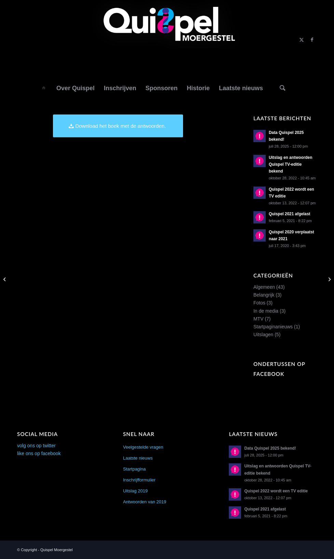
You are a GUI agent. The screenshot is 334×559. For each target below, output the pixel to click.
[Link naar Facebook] (312, 40)
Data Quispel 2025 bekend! (270, 448)
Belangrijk (263, 295)
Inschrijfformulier (139, 479)
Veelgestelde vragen (143, 447)
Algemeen (264, 287)
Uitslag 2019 (135, 490)
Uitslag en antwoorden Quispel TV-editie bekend (290, 164)
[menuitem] (44, 87)
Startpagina (134, 469)
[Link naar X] (301, 40)
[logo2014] (167, 39)
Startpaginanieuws (273, 326)
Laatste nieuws (138, 458)
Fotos (259, 302)
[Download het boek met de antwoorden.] (118, 125)
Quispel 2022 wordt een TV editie (276, 491)
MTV (258, 319)
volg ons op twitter (36, 445)
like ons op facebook (39, 453)
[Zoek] (282, 87)
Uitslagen (263, 334)
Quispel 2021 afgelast (289, 214)
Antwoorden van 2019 (144, 501)
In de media (265, 311)
